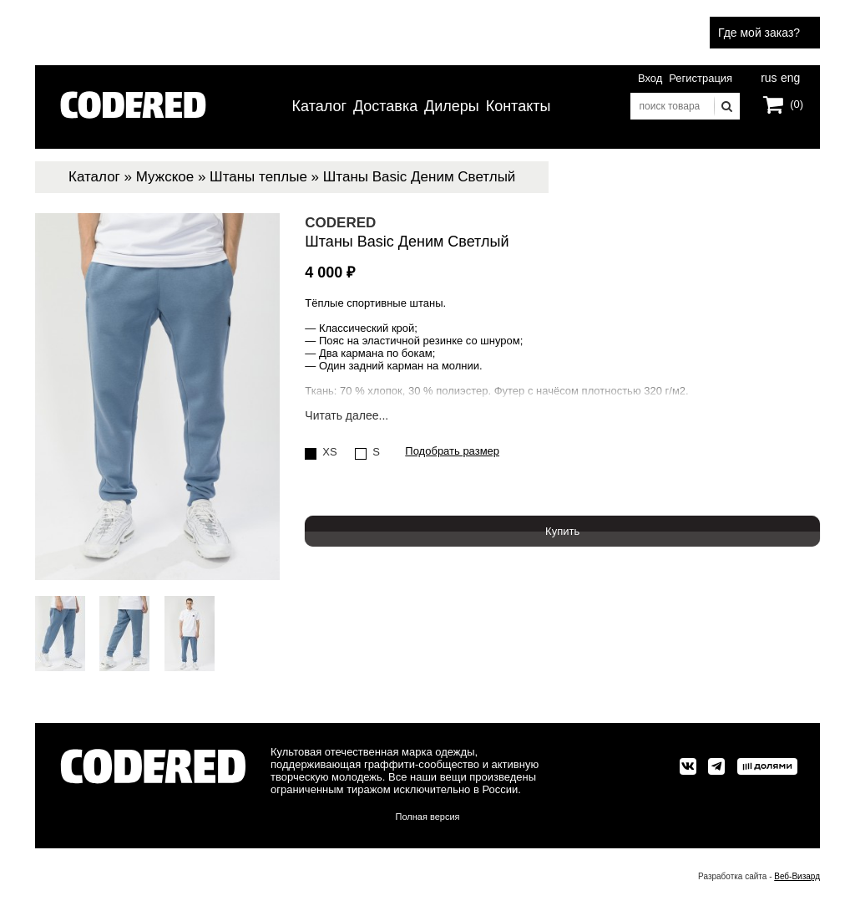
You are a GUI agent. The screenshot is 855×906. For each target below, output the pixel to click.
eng (789, 76)
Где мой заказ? (759, 32)
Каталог (319, 106)
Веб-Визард (797, 876)
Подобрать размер (452, 451)
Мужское (165, 177)
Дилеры (451, 106)
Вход (650, 78)
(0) (796, 104)
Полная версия (428, 817)
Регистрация (700, 78)
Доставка (385, 106)
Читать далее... (346, 416)
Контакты (518, 106)
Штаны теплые (258, 177)
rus (769, 76)
